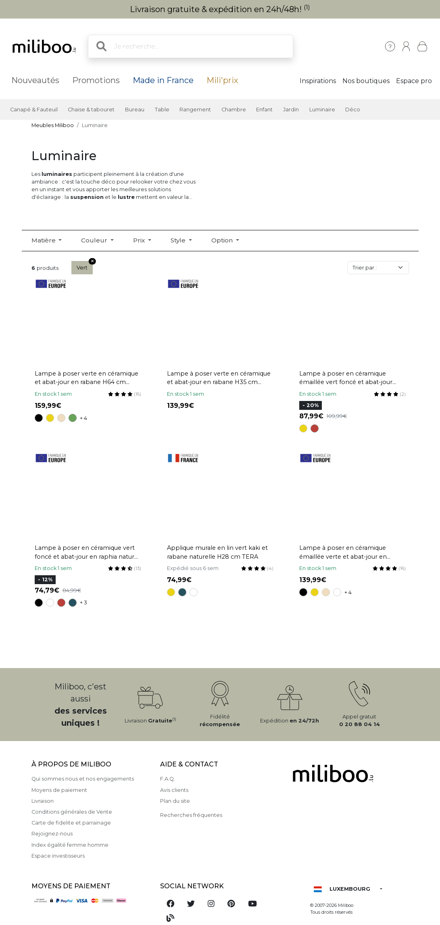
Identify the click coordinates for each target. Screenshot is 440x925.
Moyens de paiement (59, 790)
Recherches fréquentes (191, 815)
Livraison (42, 801)
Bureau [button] (134, 109)
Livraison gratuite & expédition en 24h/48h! (220, 9)
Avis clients (174, 790)
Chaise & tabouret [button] (91, 109)
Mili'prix (222, 80)
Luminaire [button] (322, 109)
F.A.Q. (167, 779)
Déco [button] (352, 109)
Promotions (96, 80)
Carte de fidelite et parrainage (71, 823)
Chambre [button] (233, 109)
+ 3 (83, 602)
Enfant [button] (264, 109)
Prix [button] (139, 240)
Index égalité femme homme (69, 845)
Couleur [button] (95, 240)
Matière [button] (44, 240)
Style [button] (179, 240)
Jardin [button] (291, 109)
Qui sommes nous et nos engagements (82, 779)
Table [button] (162, 109)
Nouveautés (35, 80)
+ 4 (83, 418)
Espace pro (414, 81)
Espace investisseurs (58, 856)
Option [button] (222, 240)
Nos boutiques (366, 81)
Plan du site (175, 801)
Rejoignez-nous (52, 834)
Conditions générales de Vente (71, 812)
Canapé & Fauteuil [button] (34, 109)
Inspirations (318, 81)
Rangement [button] (195, 109)
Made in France (163, 80)
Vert (85, 266)
